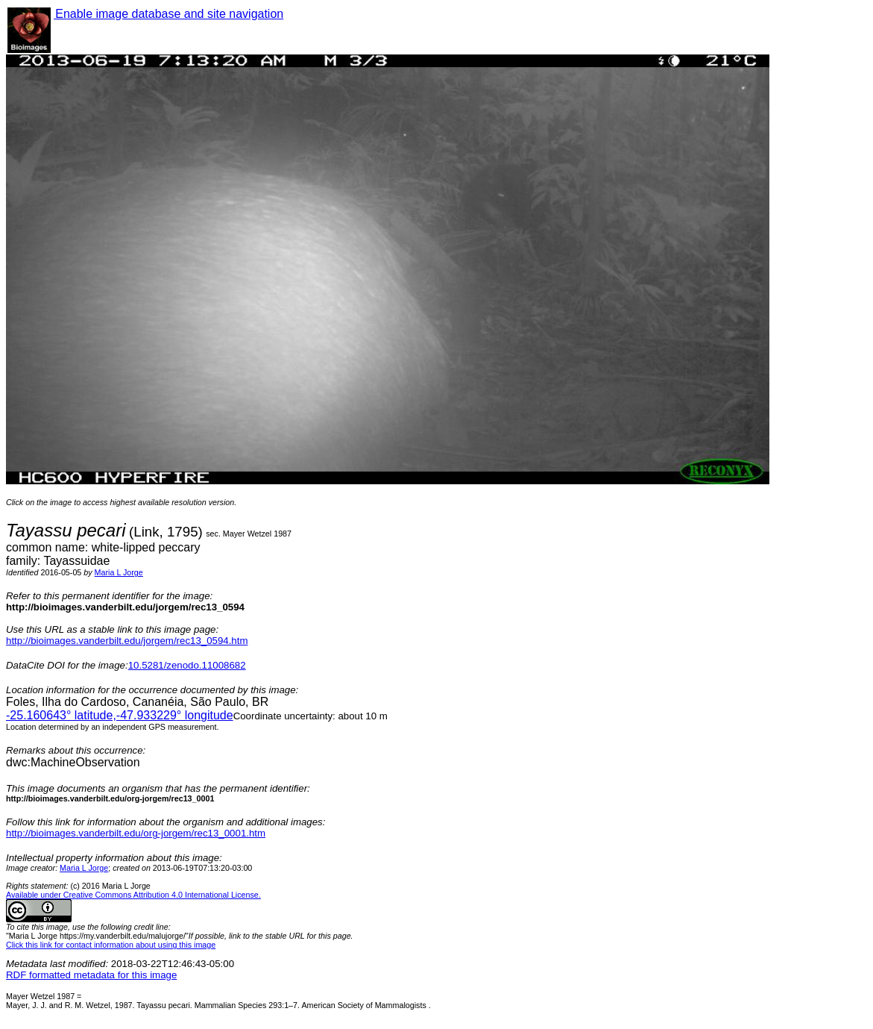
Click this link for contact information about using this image (110, 944)
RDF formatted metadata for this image (91, 974)
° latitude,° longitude (119, 715)
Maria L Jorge (119, 572)
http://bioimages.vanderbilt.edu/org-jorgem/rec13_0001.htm (135, 833)
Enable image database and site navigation (168, 13)
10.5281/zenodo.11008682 (187, 665)
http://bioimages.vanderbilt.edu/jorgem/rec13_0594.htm (127, 640)
